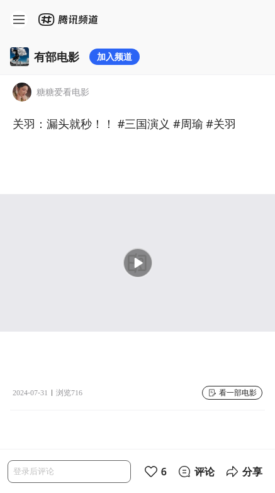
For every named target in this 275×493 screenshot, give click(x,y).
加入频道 (114, 56)
